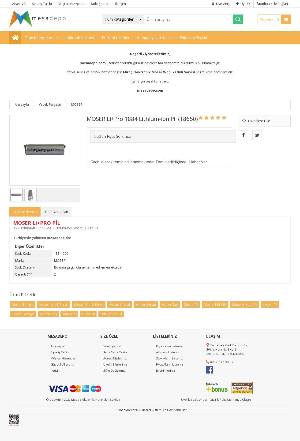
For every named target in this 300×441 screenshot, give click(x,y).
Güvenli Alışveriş (62, 364)
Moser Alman (145, 304)
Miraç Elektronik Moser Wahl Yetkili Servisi (159, 72)
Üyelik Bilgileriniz (115, 364)
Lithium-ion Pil (111, 314)
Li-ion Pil (88, 314)
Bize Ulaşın (243, 399)
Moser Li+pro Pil (244, 304)
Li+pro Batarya (23, 314)
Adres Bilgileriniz (115, 358)
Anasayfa (57, 346)
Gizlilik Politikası (221, 399)
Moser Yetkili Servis (53, 304)
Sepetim (270, 19)
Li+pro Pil (270, 304)
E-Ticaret (145, 410)
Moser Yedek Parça (89, 304)
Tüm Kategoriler (39, 37)
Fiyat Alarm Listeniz (169, 364)
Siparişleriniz (112, 346)
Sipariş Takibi (60, 352)
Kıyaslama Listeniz (169, 346)
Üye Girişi (221, 3)
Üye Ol (243, 3)
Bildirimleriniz (165, 370)
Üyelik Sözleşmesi (194, 399)
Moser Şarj (169, 304)
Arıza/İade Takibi (115, 352)
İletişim (55, 370)
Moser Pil (191, 304)
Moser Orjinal (119, 304)
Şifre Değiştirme (114, 370)
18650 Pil (69, 314)
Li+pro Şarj (48, 314)
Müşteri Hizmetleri (63, 358)
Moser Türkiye (23, 304)
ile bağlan (272, 3)
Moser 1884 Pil (215, 304)
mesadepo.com (93, 63)
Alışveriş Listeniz (167, 352)
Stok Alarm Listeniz (169, 358)
